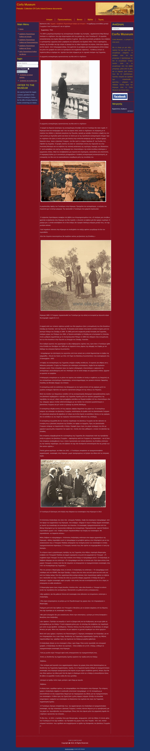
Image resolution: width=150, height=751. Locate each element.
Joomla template (69, 749)
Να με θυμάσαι (22, 69)
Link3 (80, 740)
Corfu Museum (26, 4)
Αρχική (53, 24)
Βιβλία (90, 20)
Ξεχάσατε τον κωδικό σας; (28, 81)
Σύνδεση (22, 71)
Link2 (75, 740)
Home (21, 29)
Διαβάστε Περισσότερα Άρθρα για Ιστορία (71, 24)
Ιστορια (49, 20)
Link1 (70, 740)
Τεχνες (101, 20)
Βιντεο (79, 20)
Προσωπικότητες (65, 20)
